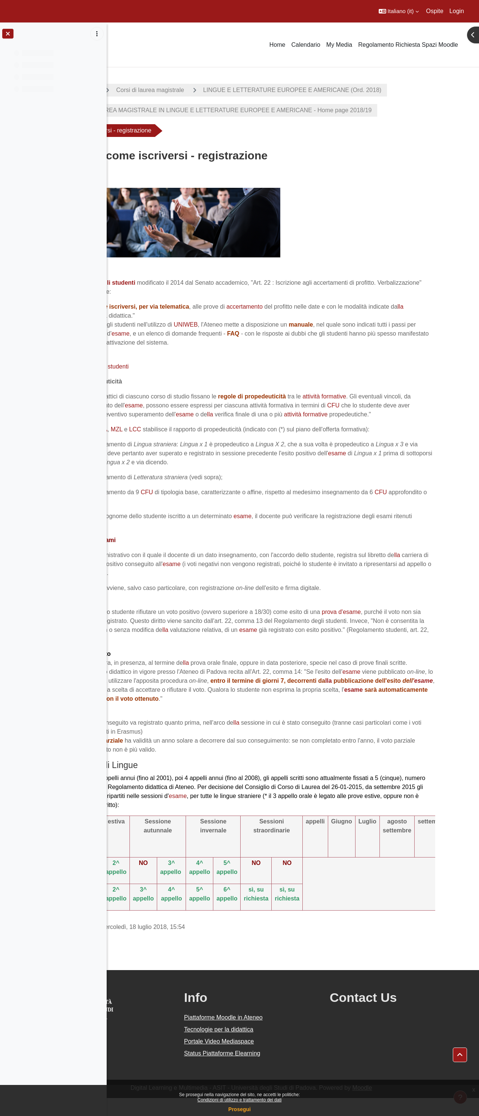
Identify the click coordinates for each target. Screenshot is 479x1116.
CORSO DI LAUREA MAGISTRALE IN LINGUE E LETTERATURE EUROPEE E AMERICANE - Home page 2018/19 (284, 110)
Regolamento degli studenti (164, 282)
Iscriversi (147, 357)
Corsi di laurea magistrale (219, 90)
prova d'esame (409, 621)
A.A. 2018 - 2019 (143, 90)
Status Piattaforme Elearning (278, 1071)
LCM (152, 438)
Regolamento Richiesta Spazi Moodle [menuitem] (408, 45)
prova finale (263, 471)
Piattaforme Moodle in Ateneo (279, 1035)
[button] (398, 11)
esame (229, 333)
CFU (127, 414)
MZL (185, 438)
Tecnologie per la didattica (274, 1047)
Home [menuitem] (277, 45)
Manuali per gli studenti (167, 366)
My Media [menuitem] (339, 45)
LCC (204, 438)
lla (153, 315)
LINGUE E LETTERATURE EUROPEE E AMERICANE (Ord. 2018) (361, 90)
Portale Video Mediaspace (274, 1059)
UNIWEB (254, 324)
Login (456, 11)
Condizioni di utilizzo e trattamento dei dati (240, 1100)
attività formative (393, 396)
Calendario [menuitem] (305, 45)
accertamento (313, 306)
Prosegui (239, 1109)
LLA (170, 438)
